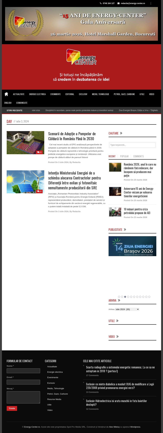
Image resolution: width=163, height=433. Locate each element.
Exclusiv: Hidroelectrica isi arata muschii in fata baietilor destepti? (116, 403)
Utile (142, 94)
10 (146, 297)
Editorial (69, 94)
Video (151, 94)
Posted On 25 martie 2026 (135, 180)
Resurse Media (54, 399)
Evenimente (55, 94)
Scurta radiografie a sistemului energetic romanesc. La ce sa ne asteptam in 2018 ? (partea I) (120, 369)
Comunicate (21, 102)
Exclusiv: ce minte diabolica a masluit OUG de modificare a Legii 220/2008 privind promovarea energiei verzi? (120, 386)
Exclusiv (83, 94)
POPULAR (124, 156)
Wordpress (135, 427)
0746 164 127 (108, 3)
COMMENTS (138, 156)
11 (149, 297)
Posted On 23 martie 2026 (135, 217)
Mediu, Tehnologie (100, 94)
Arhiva (111, 309)
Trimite (12, 408)
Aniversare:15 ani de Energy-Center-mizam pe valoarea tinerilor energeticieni (139, 192)
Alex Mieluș (114, 427)
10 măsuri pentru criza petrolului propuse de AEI (137, 211)
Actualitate (18, 94)
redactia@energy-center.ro (133, 3)
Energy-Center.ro (32, 427)
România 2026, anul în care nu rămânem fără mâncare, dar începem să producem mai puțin (140, 170)
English (7, 102)
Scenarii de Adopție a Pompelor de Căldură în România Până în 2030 (72, 136)
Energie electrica (37, 94)
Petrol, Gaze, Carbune (124, 94)
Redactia (76, 162)
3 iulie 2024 (63, 162)
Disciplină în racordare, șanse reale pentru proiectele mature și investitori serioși (81, 110)
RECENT (112, 156)
